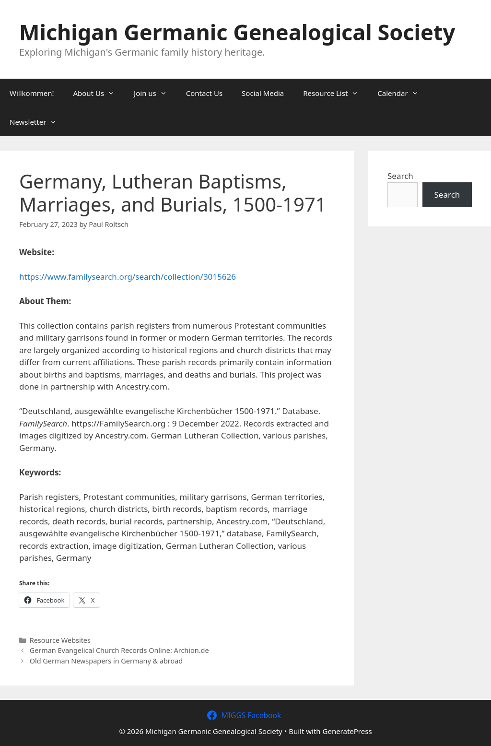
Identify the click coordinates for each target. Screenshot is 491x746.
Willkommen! (32, 93)
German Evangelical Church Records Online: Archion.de (119, 650)
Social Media (263, 93)
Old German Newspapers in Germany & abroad (106, 660)
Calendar (402, 93)
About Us (98, 93)
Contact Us (204, 93)
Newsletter (38, 121)
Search (400, 175)
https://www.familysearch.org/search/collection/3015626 (127, 276)
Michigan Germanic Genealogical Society (237, 32)
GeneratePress (347, 731)
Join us (155, 93)
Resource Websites (60, 640)
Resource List (335, 93)
